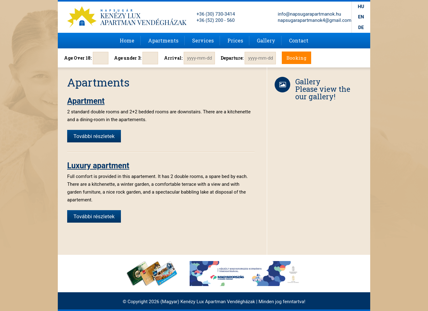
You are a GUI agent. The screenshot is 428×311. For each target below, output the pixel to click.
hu (361, 6)
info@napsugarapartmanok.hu (309, 14)
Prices (235, 40)
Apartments (163, 40)
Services (203, 40)
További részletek (94, 136)
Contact (298, 40)
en (361, 17)
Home (127, 40)
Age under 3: (127, 58)
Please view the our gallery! (322, 92)
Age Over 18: (78, 58)
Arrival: (173, 58)
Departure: (232, 58)
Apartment (86, 101)
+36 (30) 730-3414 (216, 14)
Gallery (266, 40)
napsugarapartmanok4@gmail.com (314, 20)
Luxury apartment (98, 165)
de (361, 27)
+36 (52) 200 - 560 (216, 20)
